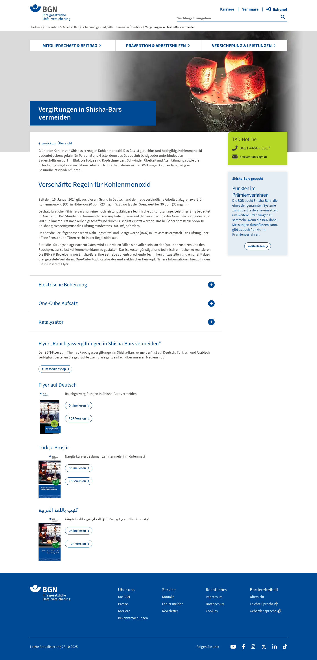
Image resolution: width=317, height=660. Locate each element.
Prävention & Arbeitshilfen (156, 46)
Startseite (36, 27)
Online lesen (77, 405)
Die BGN (124, 597)
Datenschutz (215, 604)
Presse (123, 604)
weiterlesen (256, 246)
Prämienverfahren (245, 234)
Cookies (212, 611)
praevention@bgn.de (253, 157)
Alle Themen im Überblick (125, 27)
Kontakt (168, 597)
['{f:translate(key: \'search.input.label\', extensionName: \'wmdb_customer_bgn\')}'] (232, 18)
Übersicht (257, 597)
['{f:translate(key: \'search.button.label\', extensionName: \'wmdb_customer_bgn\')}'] (282, 17)
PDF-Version (77, 418)
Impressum (214, 597)
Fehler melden (172, 604)
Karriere (227, 9)
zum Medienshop (54, 369)
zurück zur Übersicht (56, 143)
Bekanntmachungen (133, 618)
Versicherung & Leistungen (242, 46)
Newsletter (170, 611)
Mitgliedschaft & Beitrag (69, 46)
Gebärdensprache (265, 611)
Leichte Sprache (264, 604)
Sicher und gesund (94, 27)
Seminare (250, 9)
